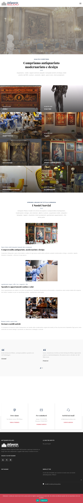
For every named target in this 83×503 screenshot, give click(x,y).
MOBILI (5, 109)
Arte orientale (7, 163)
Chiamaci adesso (41, 424)
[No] (81, 498)
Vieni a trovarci (14, 422)
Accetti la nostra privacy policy (53, 484)
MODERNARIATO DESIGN (11, 189)
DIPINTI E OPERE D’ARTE (52, 163)
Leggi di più (44, 500)
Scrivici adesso (68, 422)
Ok (37, 500)
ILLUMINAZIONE (49, 189)
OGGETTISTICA (8, 136)
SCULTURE (47, 109)
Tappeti (47, 136)
